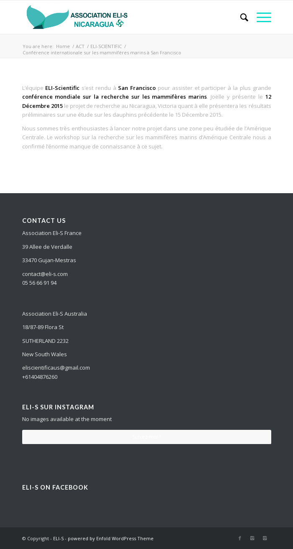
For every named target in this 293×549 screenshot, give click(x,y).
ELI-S (58, 538)
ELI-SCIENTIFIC (106, 46)
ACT (80, 46)
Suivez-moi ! (147, 436)
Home (63, 46)
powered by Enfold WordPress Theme (111, 538)
